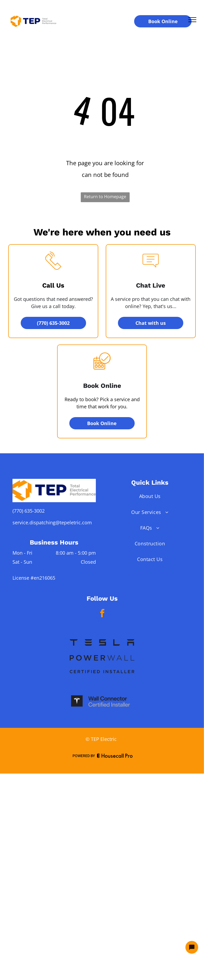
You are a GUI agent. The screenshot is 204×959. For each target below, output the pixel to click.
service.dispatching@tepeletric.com (52, 522)
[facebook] (102, 614)
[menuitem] (150, 496)
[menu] (192, 20)
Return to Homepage (105, 197)
